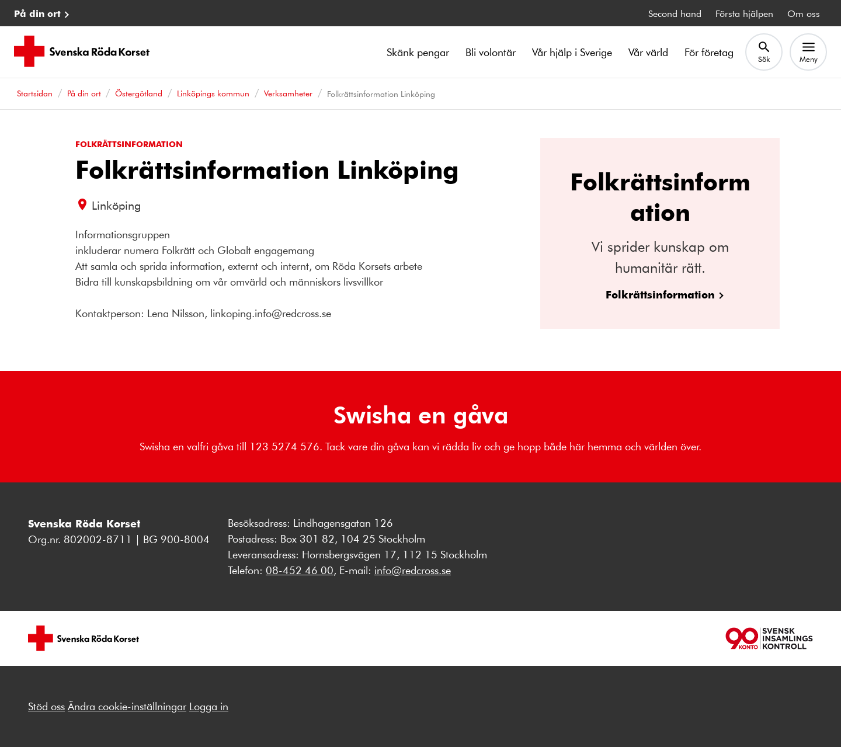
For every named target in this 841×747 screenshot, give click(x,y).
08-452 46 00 (299, 570)
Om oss (803, 13)
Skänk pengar (418, 52)
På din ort (37, 13)
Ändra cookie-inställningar (127, 706)
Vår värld (648, 52)
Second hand (674, 13)
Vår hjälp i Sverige (572, 52)
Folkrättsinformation (660, 294)
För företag (709, 52)
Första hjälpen (744, 13)
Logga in (208, 706)
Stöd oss (46, 706)
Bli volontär (490, 52)
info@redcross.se (412, 570)
